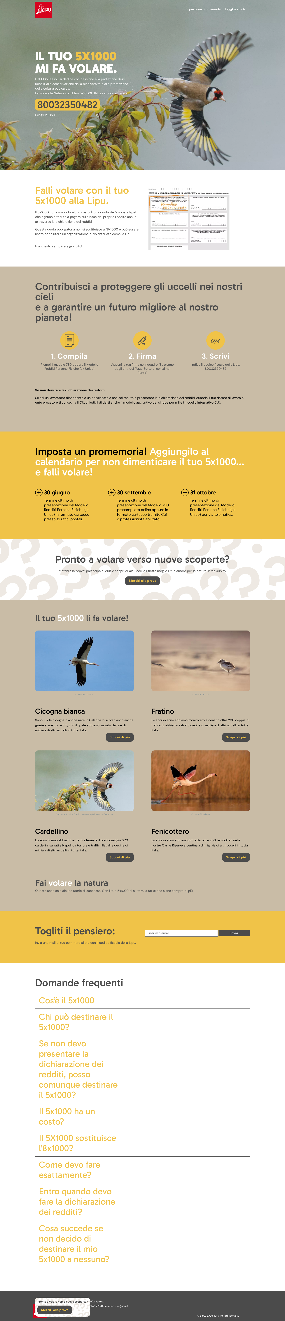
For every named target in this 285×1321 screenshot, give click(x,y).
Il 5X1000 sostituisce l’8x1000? (77, 1143)
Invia (234, 933)
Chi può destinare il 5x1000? (76, 1021)
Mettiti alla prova (142, 581)
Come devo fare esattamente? (69, 1169)
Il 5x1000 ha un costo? (67, 1116)
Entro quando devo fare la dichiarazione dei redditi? (77, 1201)
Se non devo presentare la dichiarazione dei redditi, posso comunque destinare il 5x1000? (78, 1069)
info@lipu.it (121, 1306)
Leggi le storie (235, 9)
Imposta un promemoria (203, 9)
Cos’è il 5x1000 (66, 1000)
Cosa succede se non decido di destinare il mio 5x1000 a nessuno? (74, 1243)
